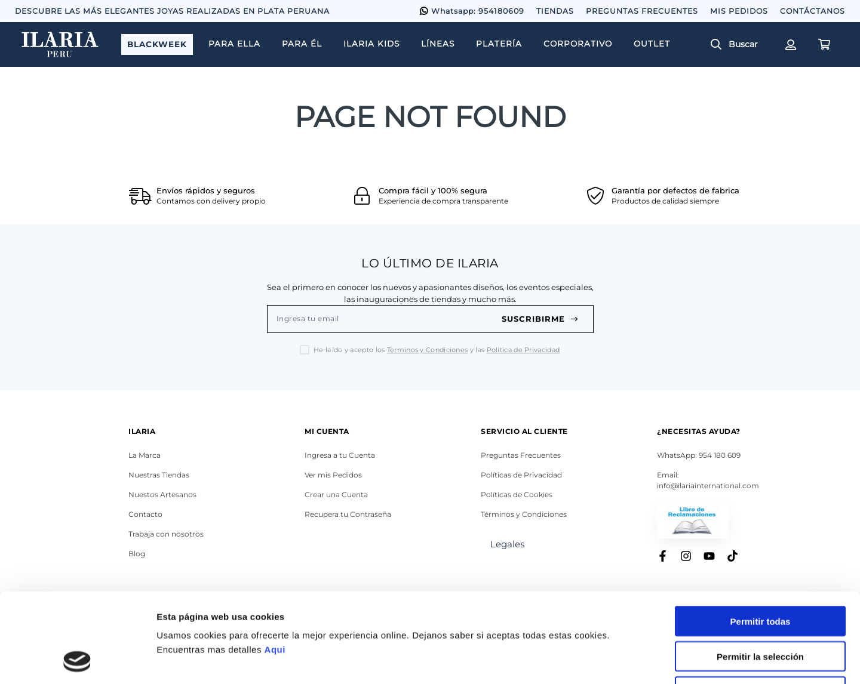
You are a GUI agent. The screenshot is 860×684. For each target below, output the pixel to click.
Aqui (275, 565)
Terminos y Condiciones (427, 350)
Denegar (760, 608)
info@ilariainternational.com (708, 485)
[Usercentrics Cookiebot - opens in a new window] (77, 661)
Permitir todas (760, 537)
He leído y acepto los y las (437, 350)
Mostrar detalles (646, 660)
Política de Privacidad (523, 350)
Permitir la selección (760, 573)
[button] (739, 45)
